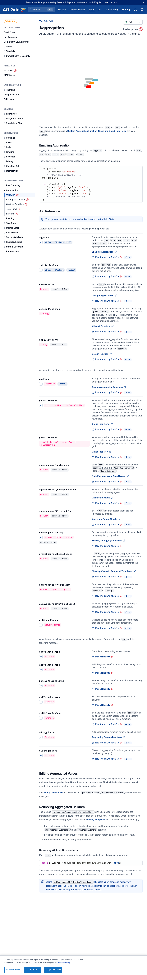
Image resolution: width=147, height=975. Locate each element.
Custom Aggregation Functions (109, 387)
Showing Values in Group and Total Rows (114, 571)
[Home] (14, 9)
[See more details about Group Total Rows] (41, 405)
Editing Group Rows (53, 792)
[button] (41, 9)
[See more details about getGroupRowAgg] (41, 625)
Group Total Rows (102, 424)
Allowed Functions (103, 326)
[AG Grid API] (100, 9)
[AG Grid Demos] (62, 9)
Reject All (33, 970)
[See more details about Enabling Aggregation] (41, 242)
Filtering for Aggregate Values (108, 540)
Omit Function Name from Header (110, 476)
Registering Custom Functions (108, 737)
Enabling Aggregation (104, 251)
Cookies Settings (13, 970)
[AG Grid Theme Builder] (77, 9)
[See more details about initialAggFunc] (41, 270)
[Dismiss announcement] (143, 2)
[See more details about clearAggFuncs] (41, 755)
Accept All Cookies (53, 970)
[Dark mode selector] (135, 9)
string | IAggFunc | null (58, 242)
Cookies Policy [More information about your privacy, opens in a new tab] (64, 962)
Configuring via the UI (104, 295)
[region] (73, 965)
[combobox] (133, 22)
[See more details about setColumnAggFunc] (41, 718)
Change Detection (102, 497)
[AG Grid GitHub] (142, 9)
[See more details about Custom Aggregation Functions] (41, 384)
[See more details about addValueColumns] (41, 669)
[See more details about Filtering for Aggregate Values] (41, 537)
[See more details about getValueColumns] (41, 656)
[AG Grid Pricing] (126, 9)
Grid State (109, 219)
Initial (71, 270)
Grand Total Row (102, 451)
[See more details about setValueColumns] (41, 702)
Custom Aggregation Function (82, 131)
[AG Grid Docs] (91, 9)
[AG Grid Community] (112, 9)
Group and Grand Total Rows (112, 131)
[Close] (143, 965)
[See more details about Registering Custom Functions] (41, 737)
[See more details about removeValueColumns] (41, 685)
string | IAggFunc (54, 270)
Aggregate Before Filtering (107, 519)
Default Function (102, 354)
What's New (10, 21)
